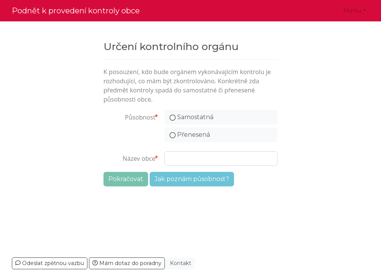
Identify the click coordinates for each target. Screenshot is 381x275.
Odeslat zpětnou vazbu (49, 263)
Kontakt (180, 263)
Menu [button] (352, 10)
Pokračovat (125, 179)
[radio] (221, 117)
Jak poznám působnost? (192, 179)
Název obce (139, 158)
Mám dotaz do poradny (126, 263)
